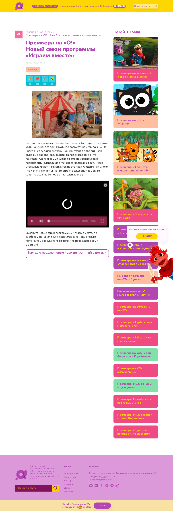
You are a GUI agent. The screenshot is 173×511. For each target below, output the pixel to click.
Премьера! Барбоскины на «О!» (134, 309)
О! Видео (119, 6)
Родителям (82, 6)
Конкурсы (94, 6)
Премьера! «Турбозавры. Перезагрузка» (135, 324)
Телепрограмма (67, 6)
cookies (87, 507)
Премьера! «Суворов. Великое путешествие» (133, 432)
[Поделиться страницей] (19, 34)
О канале (69, 491)
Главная (31, 32)
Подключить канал (45, 6)
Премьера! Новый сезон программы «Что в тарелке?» (134, 401)
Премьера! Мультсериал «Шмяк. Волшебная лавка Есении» (134, 417)
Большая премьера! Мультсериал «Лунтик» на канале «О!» (134, 293)
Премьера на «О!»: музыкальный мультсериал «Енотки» (133, 370)
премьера (33, 70)
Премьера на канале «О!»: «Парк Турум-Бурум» (135, 75)
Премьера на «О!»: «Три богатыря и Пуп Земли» (134, 355)
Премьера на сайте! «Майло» (131, 122)
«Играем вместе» (82, 233)
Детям (67, 488)
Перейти (147, 236)
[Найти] (156, 6)
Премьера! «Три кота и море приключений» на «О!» (133, 169)
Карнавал (69, 484)
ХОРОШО (102, 506)
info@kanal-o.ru (104, 480)
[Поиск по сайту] (144, 6)
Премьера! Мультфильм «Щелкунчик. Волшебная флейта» (134, 386)
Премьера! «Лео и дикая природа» (134, 216)
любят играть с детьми (92, 143)
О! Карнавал (106, 6)
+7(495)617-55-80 (107, 477)
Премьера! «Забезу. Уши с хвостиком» (134, 339)
